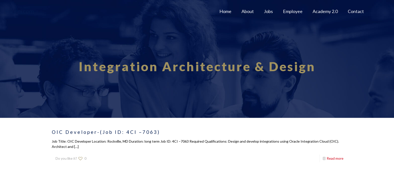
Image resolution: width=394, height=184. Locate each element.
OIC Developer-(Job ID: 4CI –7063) (106, 132)
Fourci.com (19, 11)
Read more (335, 158)
